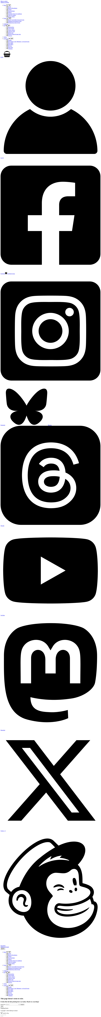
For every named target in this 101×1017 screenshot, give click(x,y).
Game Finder (10, 28)
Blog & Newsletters (11, 8)
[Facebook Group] (10, 273)
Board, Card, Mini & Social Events (15, 19)
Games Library (10, 30)
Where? (9, 12)
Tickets (5, 37)
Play (5, 25)
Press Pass (9, 47)
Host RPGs (9, 44)
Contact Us (6, 38)
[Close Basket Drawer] (2, 1006)
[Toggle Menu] (9, 5)
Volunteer (9, 48)
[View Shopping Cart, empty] (50, 54)
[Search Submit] (19, 1004)
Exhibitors (5, 24)
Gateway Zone (10, 31)
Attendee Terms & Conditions (14, 13)
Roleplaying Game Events (13, 22)
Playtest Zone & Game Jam (13, 34)
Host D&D (9, 43)
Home (5, 5)
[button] (7, 5)
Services (9, 35)
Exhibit (8, 40)
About (8, 6)
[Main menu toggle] (3, 949)
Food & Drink (10, 11)
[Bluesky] (28, 425)
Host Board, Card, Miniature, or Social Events (17, 41)
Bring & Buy (10, 27)
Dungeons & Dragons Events (13, 21)
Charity (9, 9)
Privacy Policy (10, 16)
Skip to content (4, 1)
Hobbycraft (9, 33)
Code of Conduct (11, 15)
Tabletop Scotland (5, 2)
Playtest (9, 45)
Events (5, 18)
